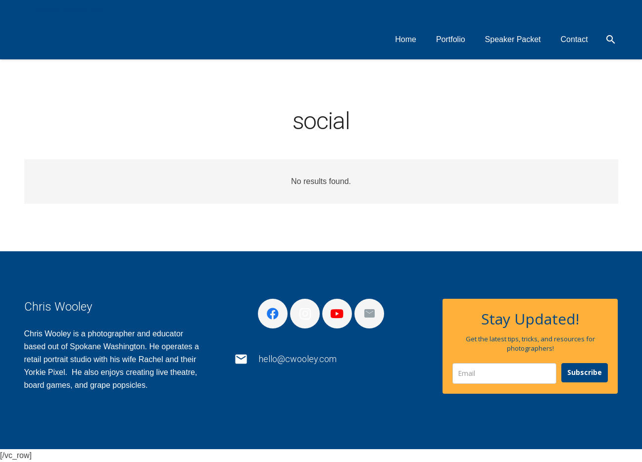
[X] (556, 10)
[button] (611, 39)
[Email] (609, 10)
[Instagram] (574, 10)
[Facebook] (538, 10)
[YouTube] (591, 10)
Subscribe (584, 372)
